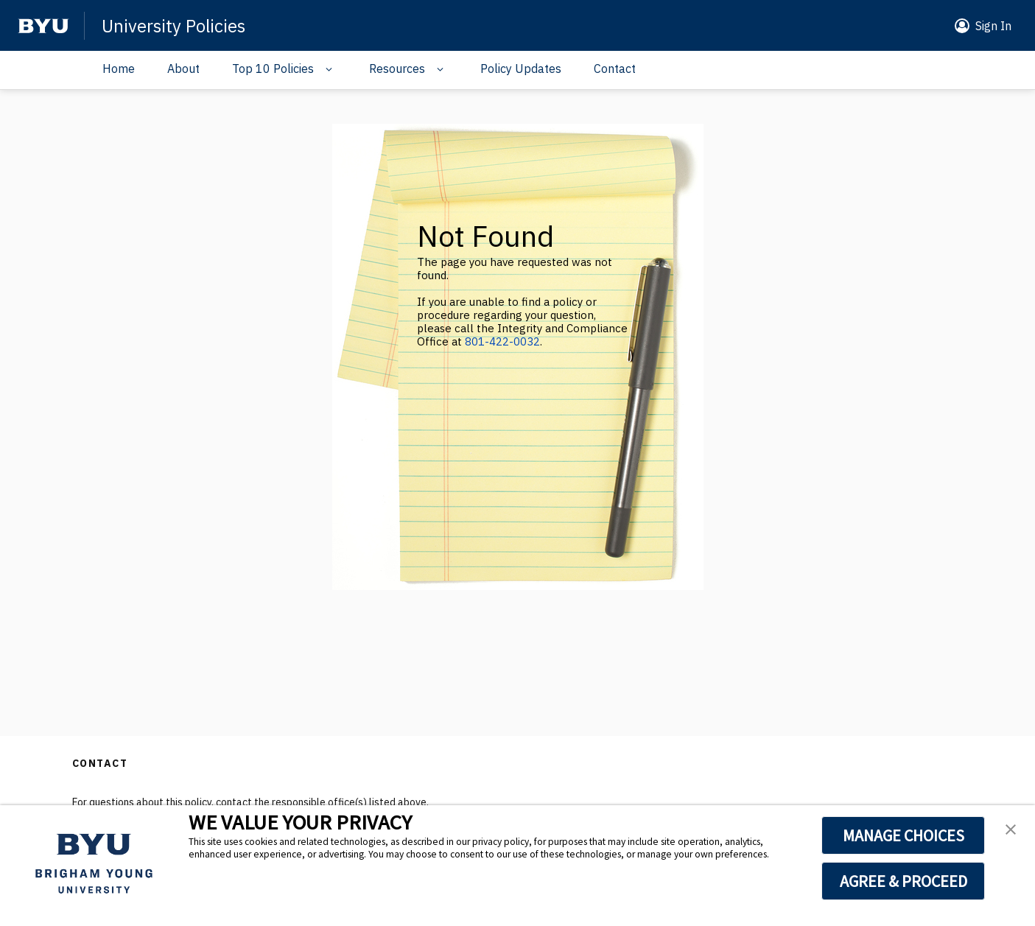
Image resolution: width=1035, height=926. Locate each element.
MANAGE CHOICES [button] (903, 835)
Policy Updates (520, 68)
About (183, 68)
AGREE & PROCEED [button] (903, 881)
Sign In (993, 25)
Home (118, 68)
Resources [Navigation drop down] (397, 68)
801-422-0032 (502, 341)
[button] (980, 25)
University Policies (173, 25)
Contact (615, 68)
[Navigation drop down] (325, 69)
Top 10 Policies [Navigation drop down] (273, 68)
